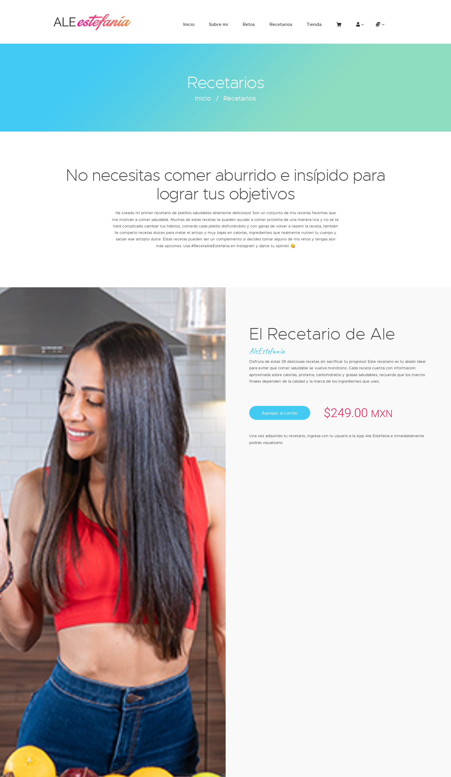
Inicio (203, 98)
